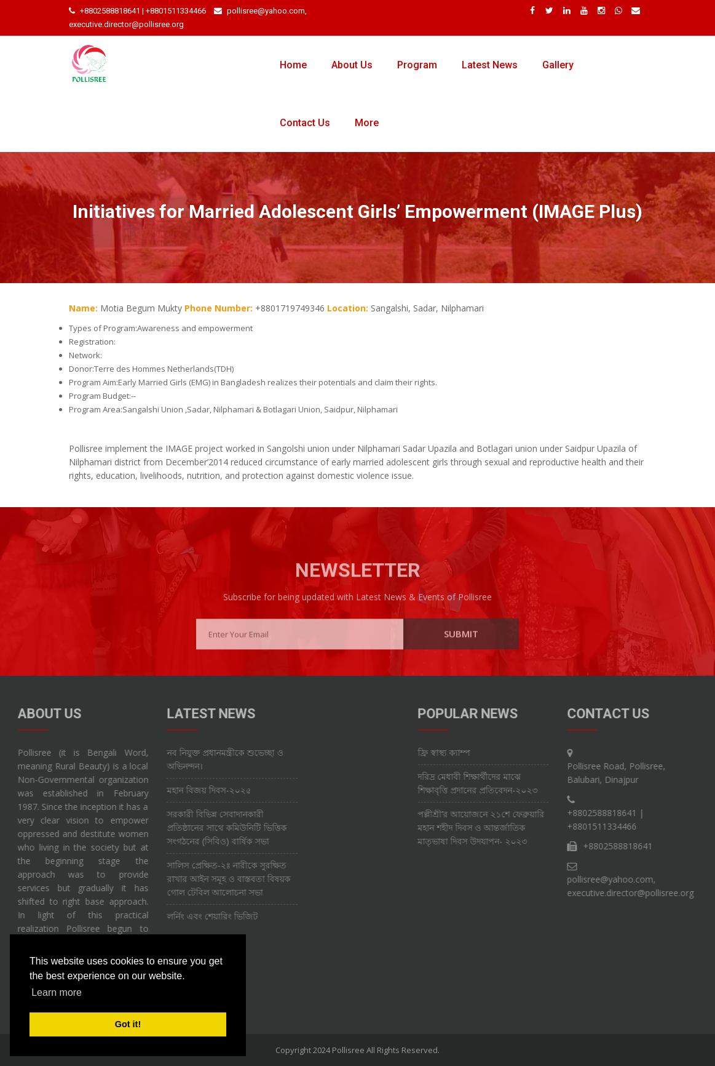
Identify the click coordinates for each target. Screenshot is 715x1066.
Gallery (558, 65)
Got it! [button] (128, 1024)
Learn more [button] (56, 992)
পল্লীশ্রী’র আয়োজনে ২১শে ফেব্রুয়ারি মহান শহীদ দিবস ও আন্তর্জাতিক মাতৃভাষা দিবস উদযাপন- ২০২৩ (535, 827)
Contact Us (305, 123)
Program (417, 65)
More (367, 123)
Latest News (490, 65)
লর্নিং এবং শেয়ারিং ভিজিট (158, 916)
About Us (352, 65)
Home (293, 65)
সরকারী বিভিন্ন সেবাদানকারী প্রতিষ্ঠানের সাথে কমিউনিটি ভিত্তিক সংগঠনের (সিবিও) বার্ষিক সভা (172, 827)
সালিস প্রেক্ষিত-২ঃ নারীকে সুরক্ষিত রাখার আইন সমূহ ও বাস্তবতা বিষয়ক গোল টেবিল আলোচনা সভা (174, 878)
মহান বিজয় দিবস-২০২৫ (155, 790)
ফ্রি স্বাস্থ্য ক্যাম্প (498, 752)
